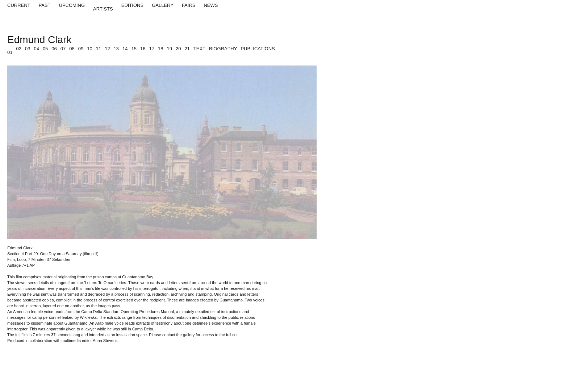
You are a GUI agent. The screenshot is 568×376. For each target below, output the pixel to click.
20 (178, 48)
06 (54, 48)
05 (45, 48)
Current (18, 5)
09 (80, 48)
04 (36, 48)
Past (45, 5)
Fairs (189, 5)
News (211, 5)
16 (142, 48)
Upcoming (72, 5)
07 (63, 48)
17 (151, 48)
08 (71, 48)
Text (199, 48)
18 (160, 48)
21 (186, 48)
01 (9, 52)
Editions (132, 5)
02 (18, 48)
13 (116, 48)
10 (89, 48)
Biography (223, 48)
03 (27, 48)
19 (169, 48)
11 (98, 48)
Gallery (163, 5)
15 (134, 48)
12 (107, 48)
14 (125, 48)
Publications (258, 48)
